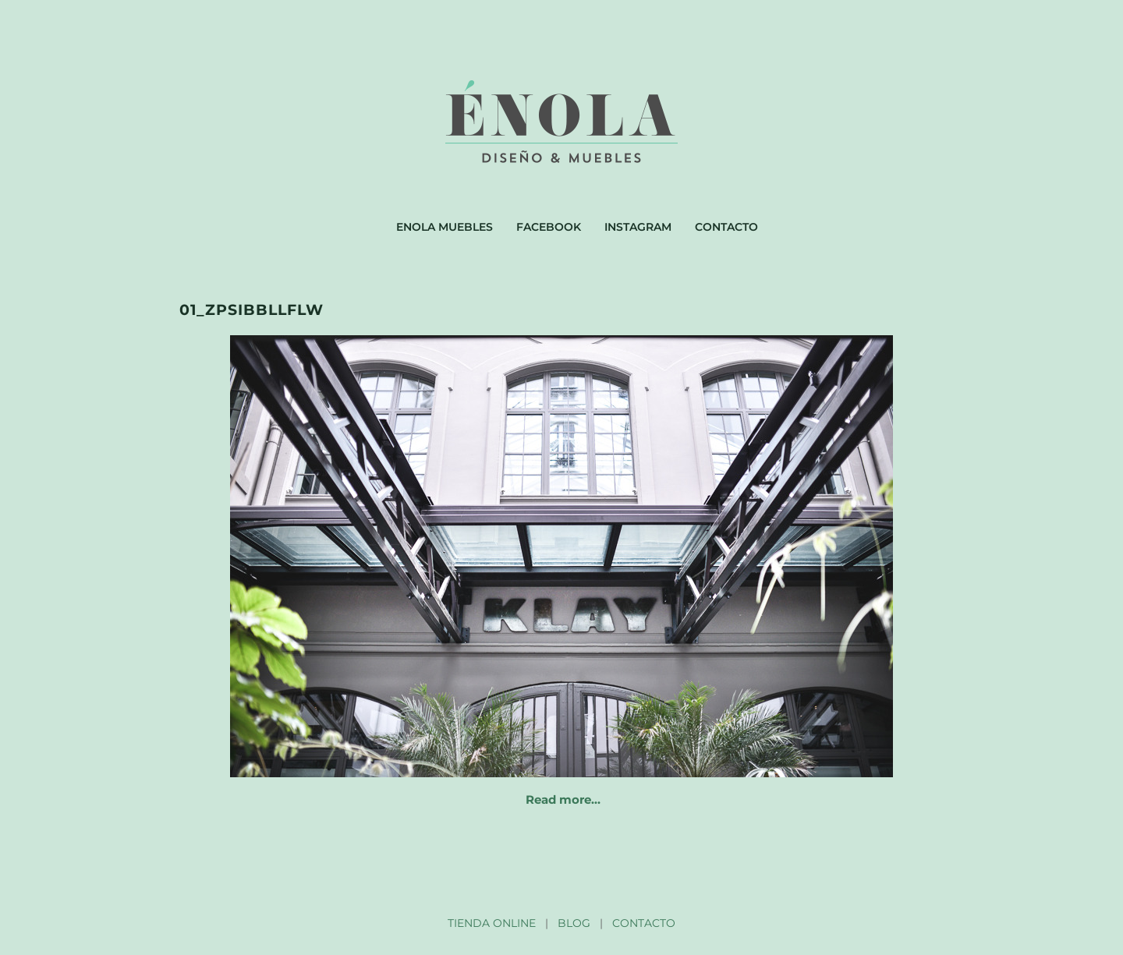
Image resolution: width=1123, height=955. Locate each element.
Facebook (548, 227)
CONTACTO (643, 923)
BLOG (574, 923)
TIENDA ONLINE (492, 923)
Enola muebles (444, 227)
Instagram (637, 227)
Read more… (563, 799)
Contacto (726, 227)
